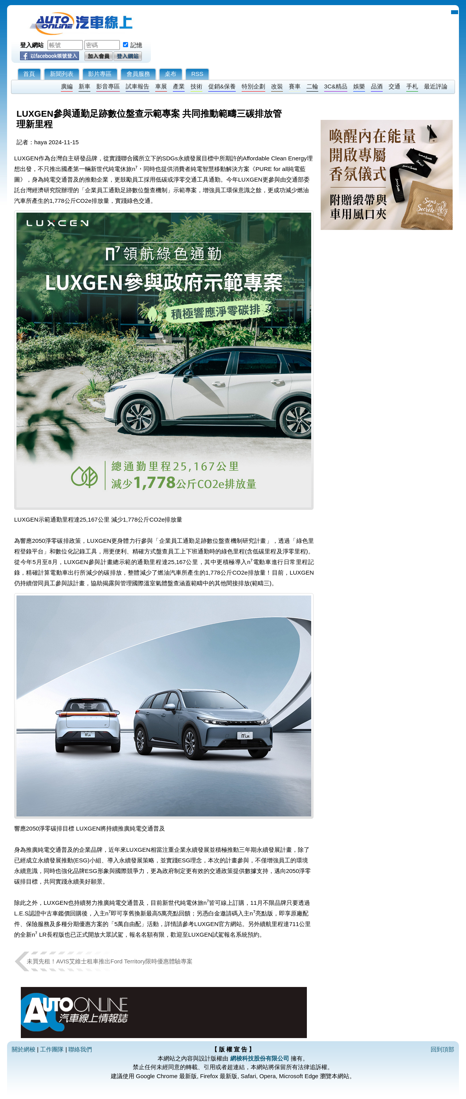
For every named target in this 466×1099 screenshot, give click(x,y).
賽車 (295, 86)
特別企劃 (253, 86)
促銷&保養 (222, 86)
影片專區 (100, 73)
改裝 (277, 86)
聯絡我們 (80, 1049)
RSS (197, 73)
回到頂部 (442, 1049)
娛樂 (359, 86)
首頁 (29, 73)
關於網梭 (23, 1049)
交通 (394, 86)
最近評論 (436, 86)
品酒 (377, 86)
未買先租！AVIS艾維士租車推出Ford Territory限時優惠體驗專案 (112, 961)
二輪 (312, 86)
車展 (161, 86)
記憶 (136, 45)
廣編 (67, 86)
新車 (84, 86)
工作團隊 (52, 1049)
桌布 (170, 73)
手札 (412, 86)
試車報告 (137, 86)
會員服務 (138, 73)
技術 (196, 86)
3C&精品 (335, 86)
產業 (179, 86)
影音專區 (108, 86)
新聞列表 (61, 73)
